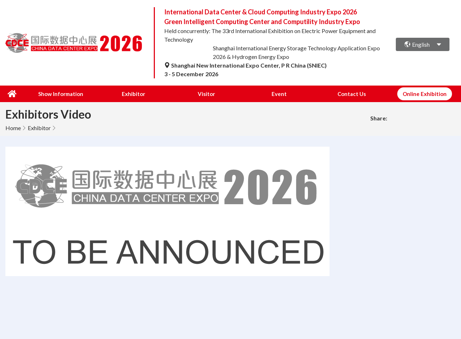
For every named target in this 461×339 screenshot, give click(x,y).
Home (13, 127)
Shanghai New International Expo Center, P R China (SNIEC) (245, 65)
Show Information (60, 94)
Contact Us (351, 94)
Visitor (206, 94)
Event (279, 94)
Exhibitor (133, 94)
